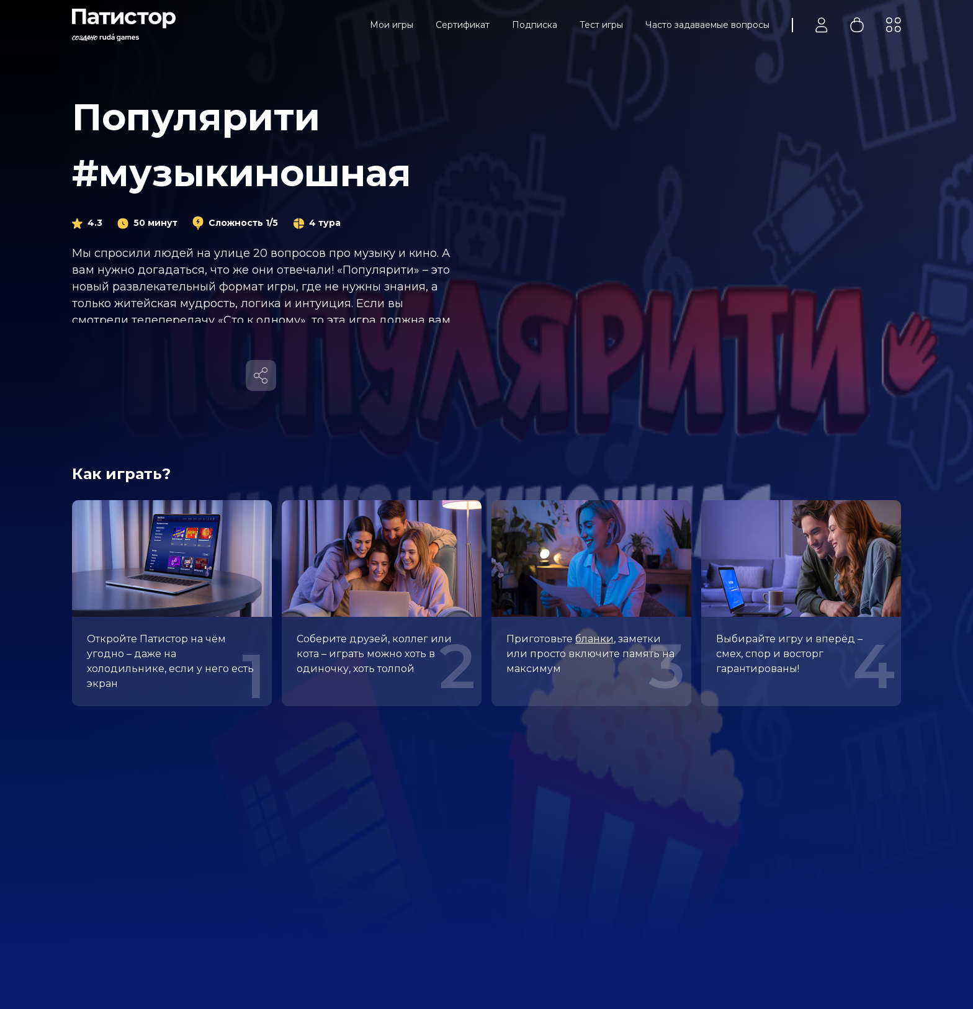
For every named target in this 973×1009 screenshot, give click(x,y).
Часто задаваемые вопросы (707, 24)
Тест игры (601, 24)
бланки (594, 639)
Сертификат (463, 24)
